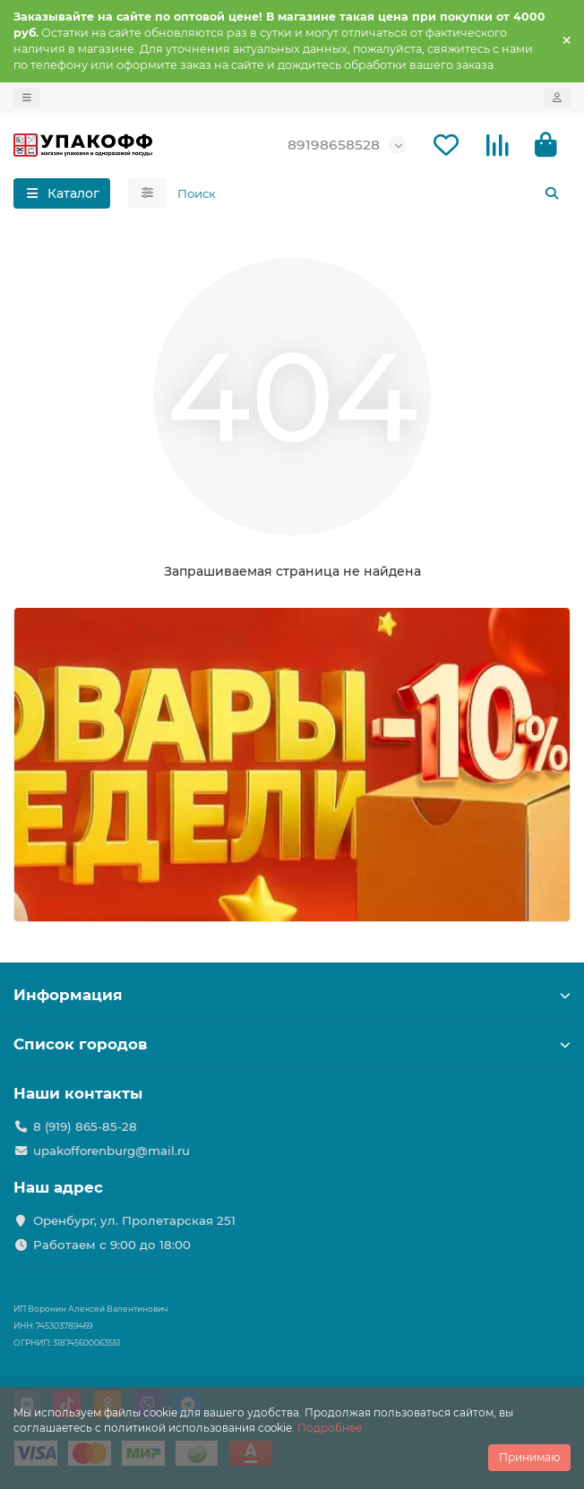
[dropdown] (26, 97)
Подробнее (329, 1427)
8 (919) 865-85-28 (85, 1126)
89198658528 (334, 144)
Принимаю (529, 1457)
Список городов (292, 1044)
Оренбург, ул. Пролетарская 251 (134, 1220)
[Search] (369, 193)
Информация (292, 995)
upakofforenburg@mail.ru (111, 1150)
